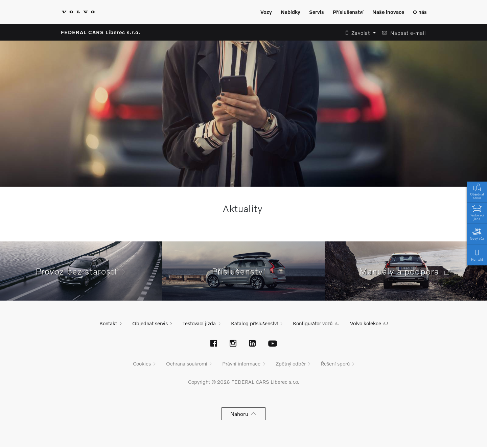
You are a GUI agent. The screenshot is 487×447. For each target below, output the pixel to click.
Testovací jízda (477, 212)
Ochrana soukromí (186, 363)
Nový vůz (477, 233)
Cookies (142, 363)
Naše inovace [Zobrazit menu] (388, 12)
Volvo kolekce (365, 323)
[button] (358, 33)
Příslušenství (244, 271)
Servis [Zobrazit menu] (316, 12)
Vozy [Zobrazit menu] (266, 12)
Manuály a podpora (406, 271)
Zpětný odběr (291, 363)
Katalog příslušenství (254, 323)
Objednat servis (477, 191)
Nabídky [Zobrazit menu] (290, 12)
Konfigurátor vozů (312, 323)
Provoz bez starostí (81, 271)
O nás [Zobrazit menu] (420, 12)
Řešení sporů (335, 363)
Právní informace (241, 363)
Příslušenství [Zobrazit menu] (348, 12)
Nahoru (243, 413)
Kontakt (477, 254)
